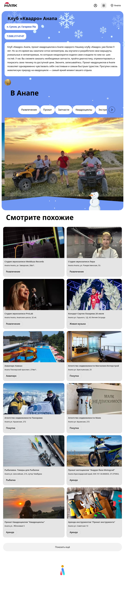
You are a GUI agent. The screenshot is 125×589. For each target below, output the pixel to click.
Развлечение (29, 109)
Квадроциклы (84, 109)
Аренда (74, 480)
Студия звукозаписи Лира (81, 261)
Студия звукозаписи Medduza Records (24, 261)
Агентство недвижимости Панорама (24, 418)
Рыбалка (10, 480)
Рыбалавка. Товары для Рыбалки (22, 470)
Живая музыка (78, 323)
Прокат (47, 109)
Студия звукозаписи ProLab (19, 313)
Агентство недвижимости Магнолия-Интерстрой (93, 365)
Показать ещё (62, 547)
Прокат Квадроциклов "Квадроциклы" (25, 522)
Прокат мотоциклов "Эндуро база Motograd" (91, 470)
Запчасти (63, 109)
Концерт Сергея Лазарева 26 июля (86, 313)
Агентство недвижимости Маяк (84, 418)
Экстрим (103, 109)
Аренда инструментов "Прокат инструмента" (91, 522)
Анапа (117, 5)
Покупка (74, 375)
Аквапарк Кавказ (13, 365)
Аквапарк (11, 375)
